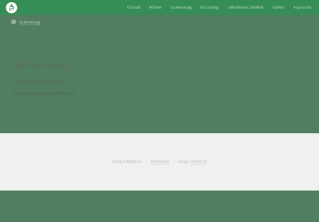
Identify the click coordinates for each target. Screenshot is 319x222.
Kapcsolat (302, 7)
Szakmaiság (181, 7)
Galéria (279, 7)
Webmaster (160, 161)
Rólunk (155, 7)
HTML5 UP (199, 161)
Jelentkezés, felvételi (245, 7)
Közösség (209, 7)
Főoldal (133, 7)
